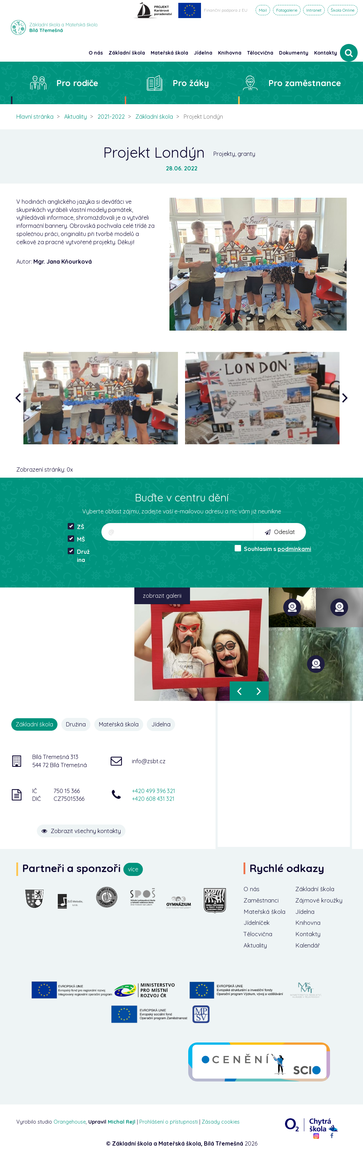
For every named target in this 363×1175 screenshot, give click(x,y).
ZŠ (76, 526)
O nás (252, 889)
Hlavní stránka (35, 116)
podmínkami (294, 548)
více (133, 869)
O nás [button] (96, 53)
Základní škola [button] (126, 53)
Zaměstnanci (263, 910)
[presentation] (20, 398)
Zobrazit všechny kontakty (95, 826)
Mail (263, 10)
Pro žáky (191, 83)
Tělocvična (259, 946)
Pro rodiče (77, 83)
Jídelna (164, 724)
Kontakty (325, 53)
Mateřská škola (121, 724)
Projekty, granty (234, 153)
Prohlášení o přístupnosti (168, 1135)
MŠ (76, 539)
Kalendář (309, 958)
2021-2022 (111, 116)
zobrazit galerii (162, 595)
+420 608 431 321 (153, 798)
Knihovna (309, 934)
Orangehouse (70, 1135)
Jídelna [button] (203, 53)
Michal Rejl (121, 1135)
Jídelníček (258, 934)
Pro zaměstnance (304, 83)
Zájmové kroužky (308, 906)
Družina (79, 555)
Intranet (314, 10)
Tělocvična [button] (260, 53)
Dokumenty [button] (293, 53)
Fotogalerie (286, 10)
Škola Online (342, 10)
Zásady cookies (221, 1135)
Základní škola (154, 116)
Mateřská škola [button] (169, 53)
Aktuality (75, 116)
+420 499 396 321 (153, 790)
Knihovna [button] (229, 53)
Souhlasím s (273, 548)
